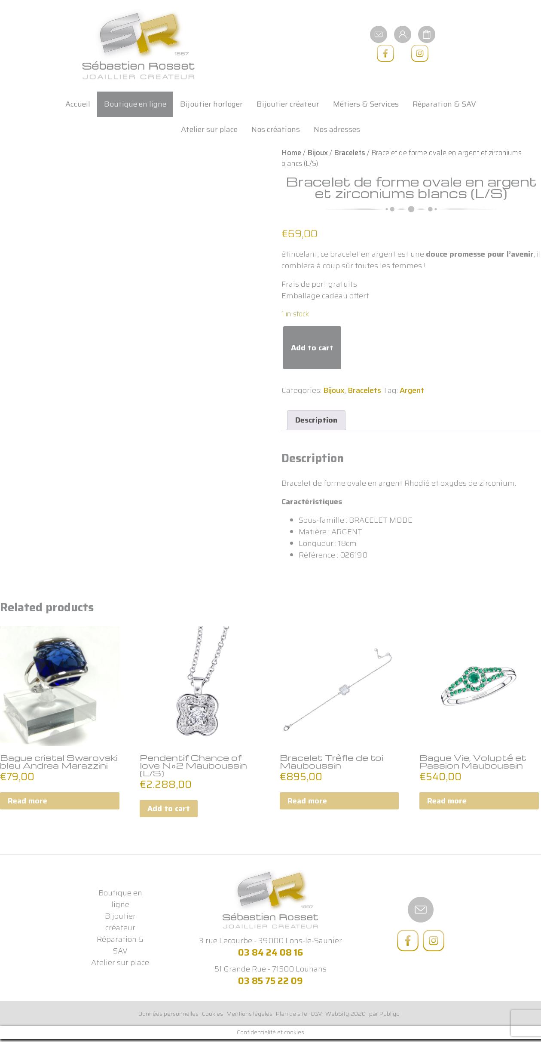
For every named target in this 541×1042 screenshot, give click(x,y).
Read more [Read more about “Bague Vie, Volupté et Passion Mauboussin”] (447, 801)
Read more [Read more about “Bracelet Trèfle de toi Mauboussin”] (307, 801)
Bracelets (349, 152)
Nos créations (275, 129)
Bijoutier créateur (288, 104)
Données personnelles (168, 1013)
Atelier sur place (209, 129)
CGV (316, 1013)
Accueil (77, 104)
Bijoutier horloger (211, 104)
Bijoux (317, 152)
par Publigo (384, 1013)
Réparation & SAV (444, 104)
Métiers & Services (366, 104)
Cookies (212, 1013)
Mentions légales (249, 1013)
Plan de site (291, 1013)
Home (291, 152)
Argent (412, 390)
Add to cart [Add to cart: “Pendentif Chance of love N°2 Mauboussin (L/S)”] (168, 809)
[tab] (316, 420)
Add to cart (312, 348)
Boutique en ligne (135, 104)
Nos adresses (337, 129)
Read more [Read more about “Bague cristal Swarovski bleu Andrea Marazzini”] (27, 801)
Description (316, 420)
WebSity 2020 (345, 1013)
